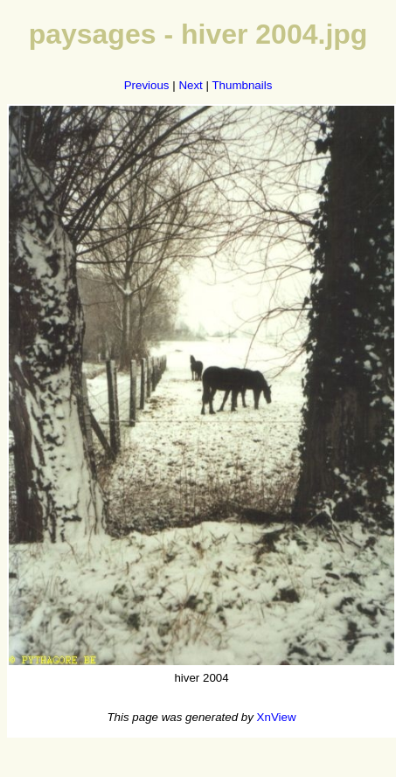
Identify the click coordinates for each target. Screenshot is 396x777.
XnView (276, 717)
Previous (147, 85)
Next (190, 85)
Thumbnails (242, 85)
